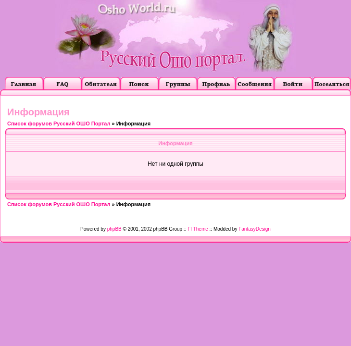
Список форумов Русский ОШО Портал (58, 123)
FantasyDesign (254, 229)
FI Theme (198, 229)
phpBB (114, 229)
